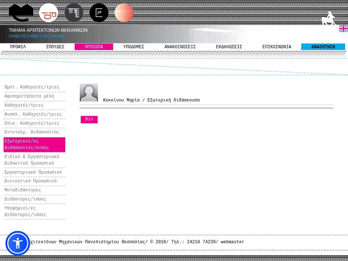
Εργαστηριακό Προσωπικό (33, 172)
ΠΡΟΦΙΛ (18, 47)
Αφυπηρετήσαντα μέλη (29, 96)
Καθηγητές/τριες (24, 105)
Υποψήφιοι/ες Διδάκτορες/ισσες (25, 212)
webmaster (232, 242)
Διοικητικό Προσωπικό (30, 181)
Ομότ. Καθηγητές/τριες (31, 87)
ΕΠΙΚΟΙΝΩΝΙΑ (276, 47)
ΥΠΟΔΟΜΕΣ (133, 47)
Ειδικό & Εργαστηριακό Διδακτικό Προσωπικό (31, 160)
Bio (89, 119)
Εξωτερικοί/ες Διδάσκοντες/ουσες (26, 144)
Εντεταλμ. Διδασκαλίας (31, 132)
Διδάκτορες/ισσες (25, 199)
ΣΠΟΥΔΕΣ (55, 47)
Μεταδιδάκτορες (22, 190)
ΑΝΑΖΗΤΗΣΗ (323, 47)
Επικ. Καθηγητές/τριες (31, 123)
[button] (17, 243)
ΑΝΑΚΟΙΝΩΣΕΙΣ (180, 47)
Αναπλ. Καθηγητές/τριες (33, 114)
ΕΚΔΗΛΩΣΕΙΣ (229, 47)
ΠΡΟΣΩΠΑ (94, 47)
